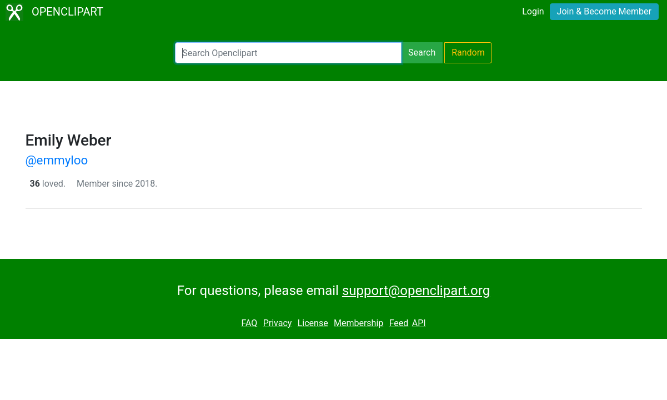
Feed (399, 323)
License (313, 323)
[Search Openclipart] (288, 52)
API (419, 323)
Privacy (277, 323)
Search (421, 52)
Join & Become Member (604, 11)
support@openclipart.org (416, 290)
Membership (358, 323)
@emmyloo (57, 160)
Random (468, 52)
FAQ (249, 323)
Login (533, 11)
